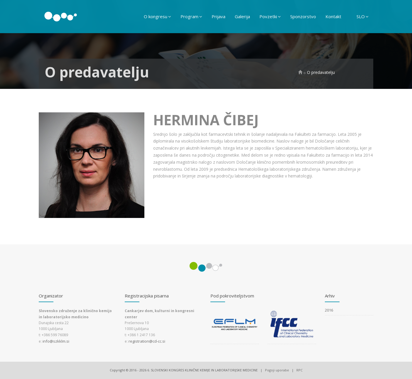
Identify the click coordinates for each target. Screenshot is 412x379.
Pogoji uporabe (277, 370)
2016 (329, 310)
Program (191, 16)
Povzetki (270, 16)
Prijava (218, 16)
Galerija (242, 16)
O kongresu (157, 16)
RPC (299, 370)
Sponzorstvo (303, 16)
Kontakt (333, 16)
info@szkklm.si (56, 341)
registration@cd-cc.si (147, 341)
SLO (363, 16)
